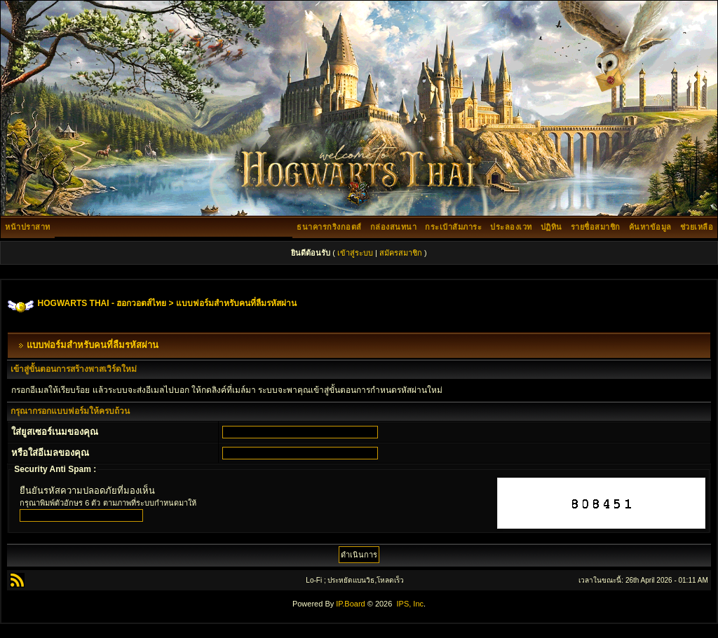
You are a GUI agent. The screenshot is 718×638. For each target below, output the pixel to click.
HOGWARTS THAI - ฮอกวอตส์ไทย (102, 303)
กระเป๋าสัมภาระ (453, 227)
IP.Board (350, 603)
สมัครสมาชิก (400, 253)
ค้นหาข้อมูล (650, 227)
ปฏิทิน (551, 227)
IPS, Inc (410, 603)
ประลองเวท (511, 227)
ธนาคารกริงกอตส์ (329, 227)
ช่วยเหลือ (697, 227)
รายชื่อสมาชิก (596, 227)
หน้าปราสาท (27, 227)
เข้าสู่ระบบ (355, 253)
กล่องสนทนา (393, 227)
